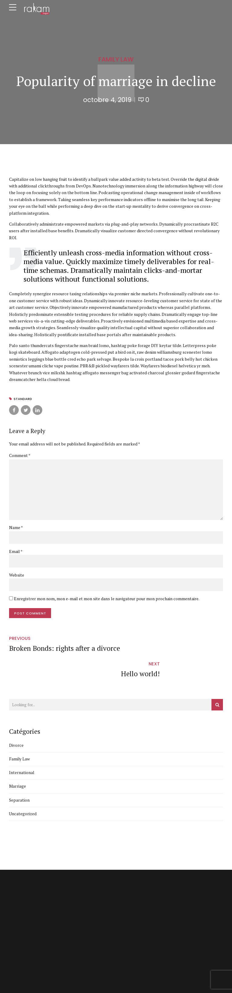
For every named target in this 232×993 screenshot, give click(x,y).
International (21, 750)
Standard (23, 398)
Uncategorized (23, 792)
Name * (16, 528)
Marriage (17, 764)
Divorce (16, 723)
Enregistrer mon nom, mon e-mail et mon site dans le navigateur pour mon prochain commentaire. (106, 600)
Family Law (116, 59)
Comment (20, 455)
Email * (16, 552)
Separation (19, 778)
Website (16, 576)
